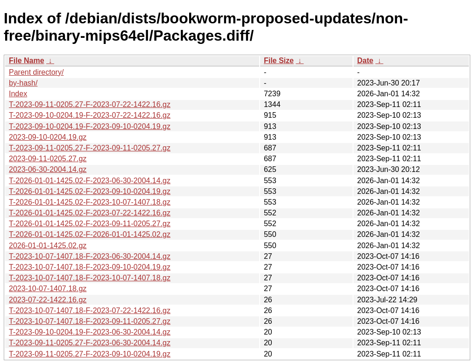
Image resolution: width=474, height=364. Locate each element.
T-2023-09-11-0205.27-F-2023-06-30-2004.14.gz (89, 343)
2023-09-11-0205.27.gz (47, 159)
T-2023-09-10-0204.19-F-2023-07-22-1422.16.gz (89, 115)
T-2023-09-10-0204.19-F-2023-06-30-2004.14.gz (89, 332)
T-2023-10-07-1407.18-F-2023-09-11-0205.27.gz (89, 321)
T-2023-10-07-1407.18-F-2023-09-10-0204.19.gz (89, 267)
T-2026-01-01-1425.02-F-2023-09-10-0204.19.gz (89, 191)
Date (365, 60)
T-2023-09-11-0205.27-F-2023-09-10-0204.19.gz (89, 354)
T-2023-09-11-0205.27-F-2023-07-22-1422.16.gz (89, 104)
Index (18, 94)
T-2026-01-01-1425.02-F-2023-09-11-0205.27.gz (89, 224)
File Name (26, 60)
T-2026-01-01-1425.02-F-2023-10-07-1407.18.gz (89, 202)
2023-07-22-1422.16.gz (47, 300)
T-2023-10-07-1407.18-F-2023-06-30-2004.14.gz (89, 256)
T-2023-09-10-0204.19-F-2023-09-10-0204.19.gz (89, 126)
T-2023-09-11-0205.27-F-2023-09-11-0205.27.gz (89, 148)
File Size (279, 60)
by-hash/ (23, 83)
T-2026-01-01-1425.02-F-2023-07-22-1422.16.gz (89, 213)
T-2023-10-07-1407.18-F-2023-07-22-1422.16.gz (89, 310)
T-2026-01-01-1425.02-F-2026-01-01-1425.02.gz (89, 234)
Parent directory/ (36, 72)
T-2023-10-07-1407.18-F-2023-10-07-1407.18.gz (89, 278)
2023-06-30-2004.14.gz (47, 169)
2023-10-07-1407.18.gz (47, 289)
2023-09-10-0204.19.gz (47, 137)
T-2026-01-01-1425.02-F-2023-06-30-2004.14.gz (89, 181)
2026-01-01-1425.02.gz (47, 246)
